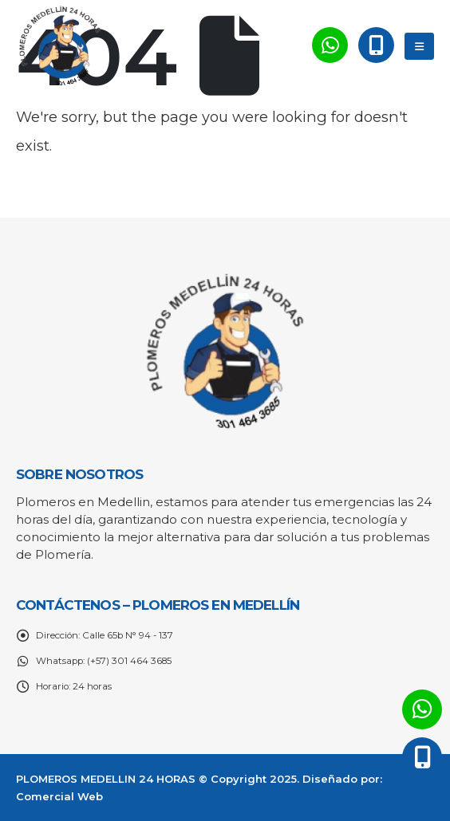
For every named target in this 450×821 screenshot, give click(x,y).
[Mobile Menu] (419, 46)
